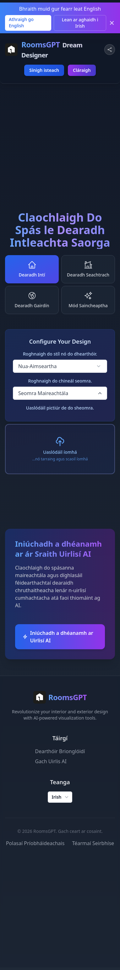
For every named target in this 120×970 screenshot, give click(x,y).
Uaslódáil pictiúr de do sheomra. (60, 408)
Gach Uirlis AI (51, 761)
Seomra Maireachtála (60, 393)
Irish (60, 797)
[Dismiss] (112, 23)
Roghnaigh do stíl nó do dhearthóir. (60, 354)
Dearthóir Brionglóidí (60, 751)
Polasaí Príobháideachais (35, 843)
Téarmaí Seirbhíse (93, 843)
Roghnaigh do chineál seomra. (60, 381)
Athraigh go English (21, 22)
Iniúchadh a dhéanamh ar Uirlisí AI (58, 637)
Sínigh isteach (44, 70)
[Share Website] (109, 49)
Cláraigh (82, 70)
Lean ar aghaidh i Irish (80, 23)
